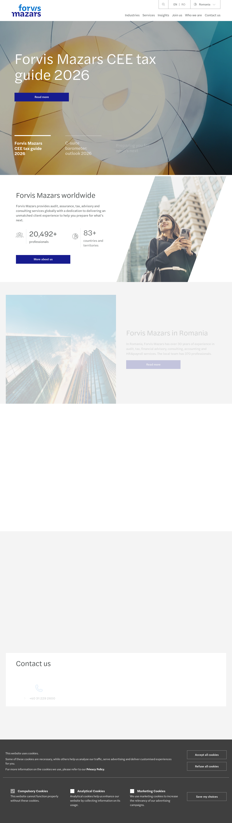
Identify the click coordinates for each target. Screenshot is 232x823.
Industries (132, 15)
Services (148, 15)
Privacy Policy (95, 769)
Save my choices (207, 796)
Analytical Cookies (91, 791)
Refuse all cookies (207, 766)
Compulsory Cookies (33, 791)
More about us (43, 261)
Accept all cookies (207, 755)
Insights (163, 15)
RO (183, 4)
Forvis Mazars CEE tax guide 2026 (85, 66)
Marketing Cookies (151, 791)
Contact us (212, 15)
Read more (42, 97)
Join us (177, 15)
